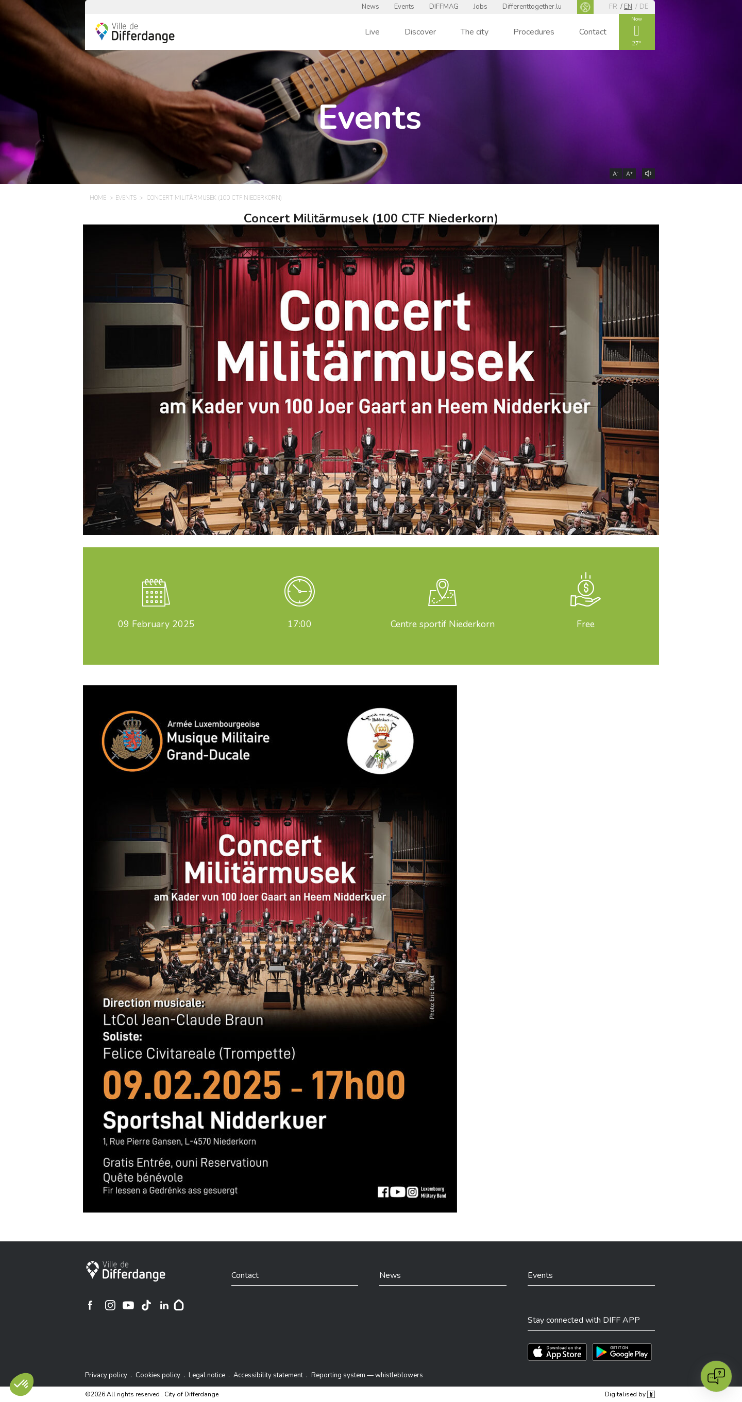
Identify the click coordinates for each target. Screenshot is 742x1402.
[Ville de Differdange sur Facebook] (90, 1305)
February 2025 (156, 624)
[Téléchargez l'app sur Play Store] (622, 1352)
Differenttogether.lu (532, 6)
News (370, 6)
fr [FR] (613, 6)
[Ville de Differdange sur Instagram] (110, 1305)
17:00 (300, 624)
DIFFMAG (444, 6)
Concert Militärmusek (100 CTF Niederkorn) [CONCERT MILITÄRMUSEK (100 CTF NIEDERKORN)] (214, 198)
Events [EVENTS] (126, 198)
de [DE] (643, 6)
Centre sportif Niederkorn (443, 624)
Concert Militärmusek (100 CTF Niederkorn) (371, 218)
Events (404, 6)
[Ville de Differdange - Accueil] (135, 33)
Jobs (480, 6)
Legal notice (207, 1375)
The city (474, 32)
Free (586, 624)
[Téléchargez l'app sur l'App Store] (557, 1352)
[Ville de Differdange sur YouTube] (128, 1305)
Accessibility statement (268, 1375)
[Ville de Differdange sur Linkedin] (164, 1305)
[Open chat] (716, 1376)
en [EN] (628, 6)
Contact (592, 32)
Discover (420, 32)
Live (372, 32)
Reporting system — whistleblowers (367, 1375)
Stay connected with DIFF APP (584, 1320)
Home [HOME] (98, 198)
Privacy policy (106, 1375)
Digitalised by (629, 1394)
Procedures (533, 32)
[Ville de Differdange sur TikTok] (146, 1305)
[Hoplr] (179, 1305)
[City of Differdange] (125, 1271)
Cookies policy (158, 1375)
